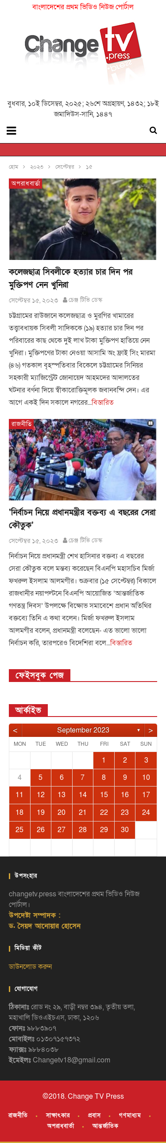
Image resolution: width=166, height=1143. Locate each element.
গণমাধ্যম (130, 1116)
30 (125, 830)
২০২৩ (36, 167)
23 (125, 813)
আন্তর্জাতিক (106, 1126)
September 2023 (83, 730)
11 (19, 795)
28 (83, 830)
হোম (13, 167)
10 (146, 778)
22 (104, 813)
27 (62, 830)
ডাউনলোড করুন (30, 967)
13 (62, 795)
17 (146, 795)
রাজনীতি (22, 424)
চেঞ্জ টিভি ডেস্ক (85, 300)
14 (83, 795)
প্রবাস (94, 1116)
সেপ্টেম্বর (64, 167)
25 (19, 830)
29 (104, 830)
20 (62, 813)
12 (41, 795)
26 (41, 830)
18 (19, 813)
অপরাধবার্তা (26, 183)
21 (83, 813)
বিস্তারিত (103, 402)
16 (125, 795)
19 (41, 813)
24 (146, 813)
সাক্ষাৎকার (58, 1116)
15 (104, 795)
